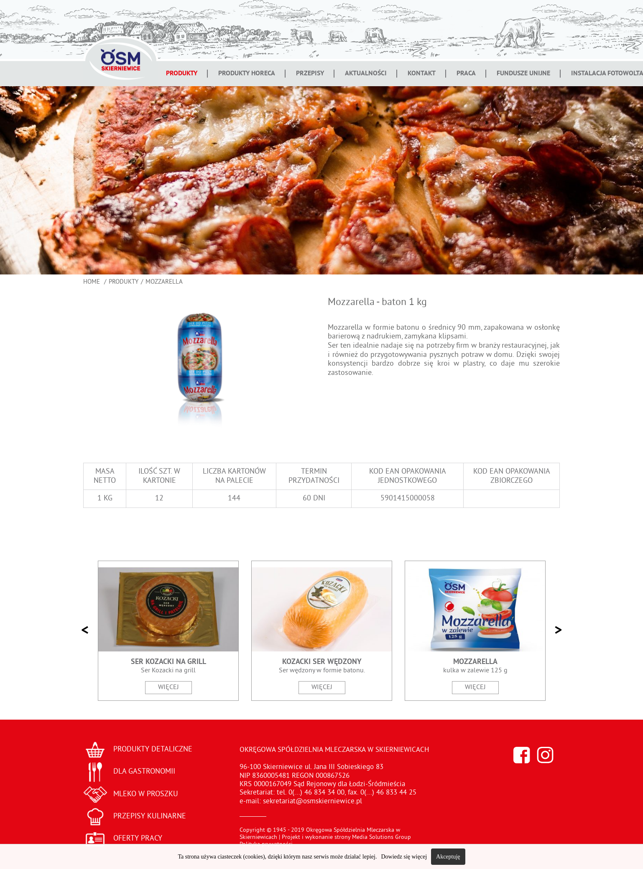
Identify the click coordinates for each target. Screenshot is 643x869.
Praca (466, 73)
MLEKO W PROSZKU (145, 794)
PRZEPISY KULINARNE (149, 816)
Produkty (181, 73)
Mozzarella (164, 282)
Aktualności (366, 73)
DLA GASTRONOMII (144, 772)
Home (92, 282)
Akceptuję (448, 857)
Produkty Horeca (246, 73)
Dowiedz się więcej (404, 857)
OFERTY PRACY (137, 838)
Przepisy (310, 73)
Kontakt (422, 73)
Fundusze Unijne (523, 73)
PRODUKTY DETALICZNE (152, 749)
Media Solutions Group (381, 837)
